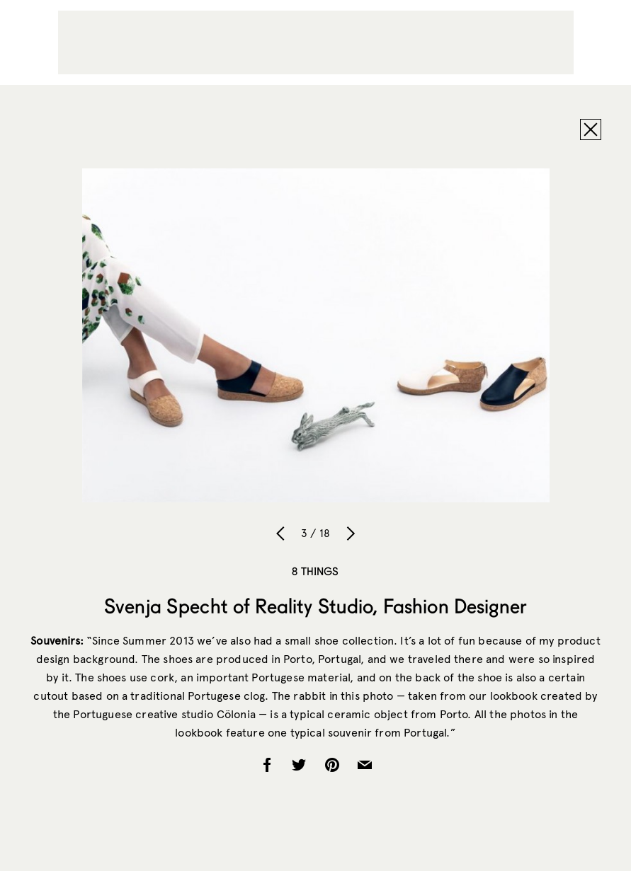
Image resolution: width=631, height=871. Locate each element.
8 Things (315, 571)
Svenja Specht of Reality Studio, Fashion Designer (315, 606)
